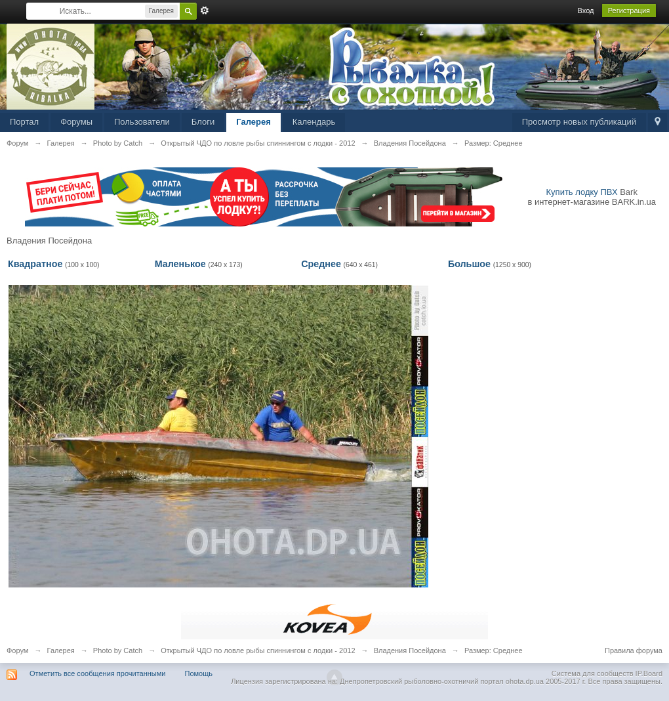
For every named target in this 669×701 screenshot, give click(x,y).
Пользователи (142, 122)
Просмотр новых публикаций (579, 122)
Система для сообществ (593, 673)
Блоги (203, 122)
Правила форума (633, 650)
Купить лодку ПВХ (582, 192)
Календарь (314, 122)
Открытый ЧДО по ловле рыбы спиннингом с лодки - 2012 (258, 650)
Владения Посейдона (410, 650)
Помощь (199, 673)
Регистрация (629, 10)
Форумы (76, 122)
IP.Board (649, 673)
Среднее (321, 264)
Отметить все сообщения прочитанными (97, 673)
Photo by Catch (117, 650)
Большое (469, 264)
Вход (586, 10)
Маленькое (180, 264)
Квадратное (35, 264)
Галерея (253, 122)
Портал (24, 122)
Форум (17, 650)
